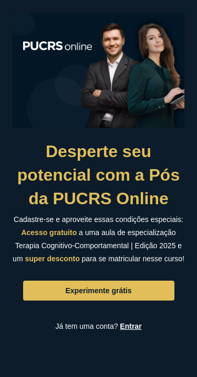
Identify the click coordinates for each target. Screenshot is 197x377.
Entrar (130, 326)
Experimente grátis (98, 290)
